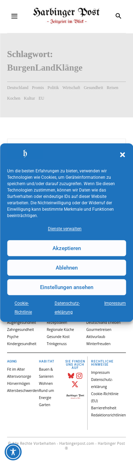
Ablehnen (67, 268)
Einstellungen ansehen (66, 287)
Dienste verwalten (65, 228)
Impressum (115, 303)
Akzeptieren (66, 248)
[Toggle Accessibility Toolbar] (13, 452)
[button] (122, 154)
